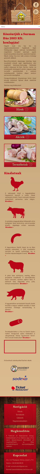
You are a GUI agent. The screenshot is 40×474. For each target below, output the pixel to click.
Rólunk (20, 412)
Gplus (36, 12)
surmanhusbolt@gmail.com (19, 466)
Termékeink (20, 415)
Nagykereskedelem (20, 421)
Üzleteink (20, 418)
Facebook (36, 5)
